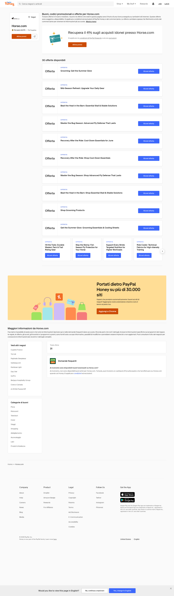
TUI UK (13, 354)
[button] (129, 539)
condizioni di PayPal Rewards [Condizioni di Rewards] (91, 38)
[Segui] (32, 17)
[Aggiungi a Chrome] (107, 311)
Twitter (98, 498)
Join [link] (160, 4)
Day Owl (14, 372)
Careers (22, 502)
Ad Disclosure (74, 512)
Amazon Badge (49, 498)
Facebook (100, 493)
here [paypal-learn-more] (55, 539)
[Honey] (9, 4)
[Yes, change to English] (122, 590)
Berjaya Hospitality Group (20, 380)
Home (10, 464)
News (21, 507)
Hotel (13, 420)
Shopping (14, 429)
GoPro (13, 376)
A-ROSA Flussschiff (18, 389)
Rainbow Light (16, 367)
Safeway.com (16, 363)
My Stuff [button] (131, 4)
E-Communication (76, 517)
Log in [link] (167, 4)
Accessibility (73, 522)
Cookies (72, 527)
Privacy (71, 493)
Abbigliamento (16, 433)
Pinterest (99, 507)
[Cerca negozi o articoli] (65, 3)
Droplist (46, 493)
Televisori (14, 416)
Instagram (100, 502)
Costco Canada (17, 385)
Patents (71, 502)
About (21, 493)
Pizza (13, 407)
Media (21, 517)
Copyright (72, 498)
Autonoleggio (16, 437)
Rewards (144, 4)
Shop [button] (120, 4)
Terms (71, 507)
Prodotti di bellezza (18, 446)
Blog (21, 512)
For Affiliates (48, 507)
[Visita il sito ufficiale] (34, 36)
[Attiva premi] (21, 36)
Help (21, 498)
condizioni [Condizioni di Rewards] (78, 373)
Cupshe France (16, 350)
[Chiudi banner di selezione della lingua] (171, 588)
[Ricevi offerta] (148, 71)
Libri (12, 442)
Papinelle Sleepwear (18, 358)
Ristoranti (14, 411)
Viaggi (13, 424)
